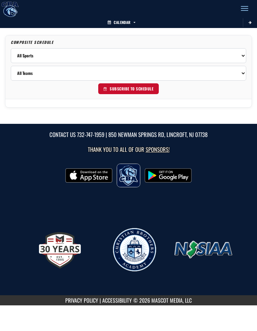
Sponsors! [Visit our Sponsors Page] (158, 149)
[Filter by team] (128, 73)
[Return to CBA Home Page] (10, 8)
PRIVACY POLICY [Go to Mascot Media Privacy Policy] (81, 300)
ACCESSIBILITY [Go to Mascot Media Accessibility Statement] (117, 300)
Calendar (121, 22)
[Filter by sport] (128, 55)
